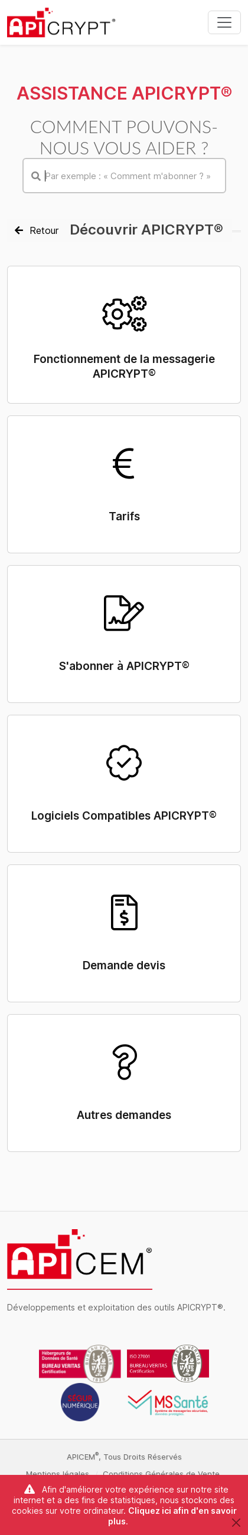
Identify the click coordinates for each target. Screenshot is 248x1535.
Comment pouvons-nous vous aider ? (124, 136)
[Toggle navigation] (224, 22)
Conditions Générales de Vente (161, 1473)
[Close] (236, 1522)
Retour (36, 230)
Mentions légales (57, 1473)
